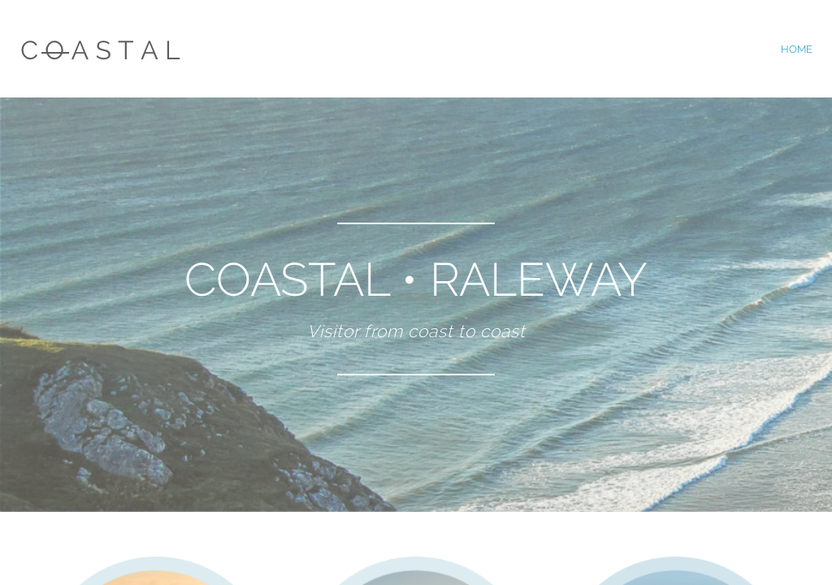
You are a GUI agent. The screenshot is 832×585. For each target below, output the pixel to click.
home (796, 49)
